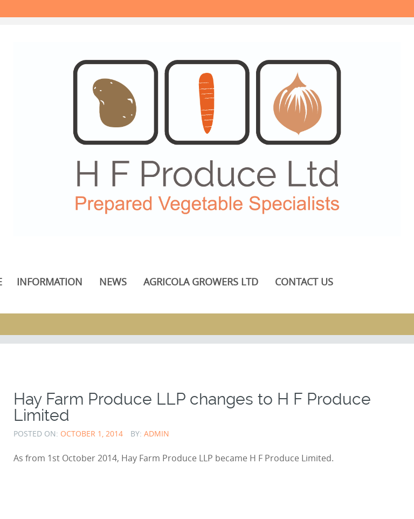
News (113, 281)
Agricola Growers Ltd (200, 281)
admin (156, 433)
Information (49, 281)
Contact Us (304, 281)
